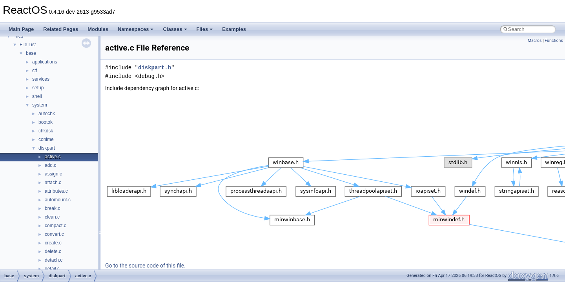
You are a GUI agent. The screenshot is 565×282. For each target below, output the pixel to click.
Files (205, 29)
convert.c (54, 234)
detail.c (52, 268)
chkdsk (45, 131)
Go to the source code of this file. (145, 265)
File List (28, 44)
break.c (52, 208)
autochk (46, 113)
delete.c (53, 251)
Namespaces (136, 29)
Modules (97, 29)
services (40, 79)
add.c (50, 165)
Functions (554, 40)
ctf (34, 70)
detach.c (53, 260)
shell (37, 96)
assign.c (53, 174)
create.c (53, 243)
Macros (535, 40)
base (31, 53)
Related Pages (60, 29)
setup (38, 87)
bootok (45, 122)
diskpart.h (154, 67)
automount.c (58, 199)
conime (46, 139)
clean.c (52, 217)
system (39, 105)
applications (44, 62)
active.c (53, 156)
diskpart (46, 148)
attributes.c (56, 191)
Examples (234, 29)
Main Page (21, 29)
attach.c (53, 182)
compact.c (55, 225)
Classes (175, 29)
